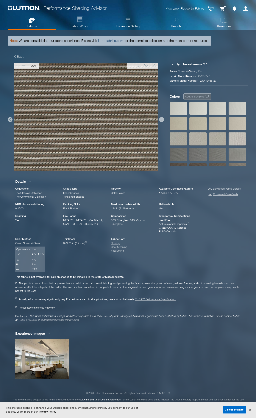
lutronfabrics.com (110, 41)
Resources (224, 26)
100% (33, 65)
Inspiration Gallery (128, 26)
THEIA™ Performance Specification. (155, 299)
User (245, 8)
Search (176, 26)
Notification (234, 8)
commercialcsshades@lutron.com (59, 319)
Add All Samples (194, 96)
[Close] (250, 410)
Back (20, 56)
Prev (10, 119)
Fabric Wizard (80, 26)
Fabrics (32, 26)
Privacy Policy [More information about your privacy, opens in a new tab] (47, 411)
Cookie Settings (234, 409)
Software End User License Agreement (100, 399)
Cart (223, 8)
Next (161, 119)
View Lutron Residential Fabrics (185, 8)
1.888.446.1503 (27, 319)
